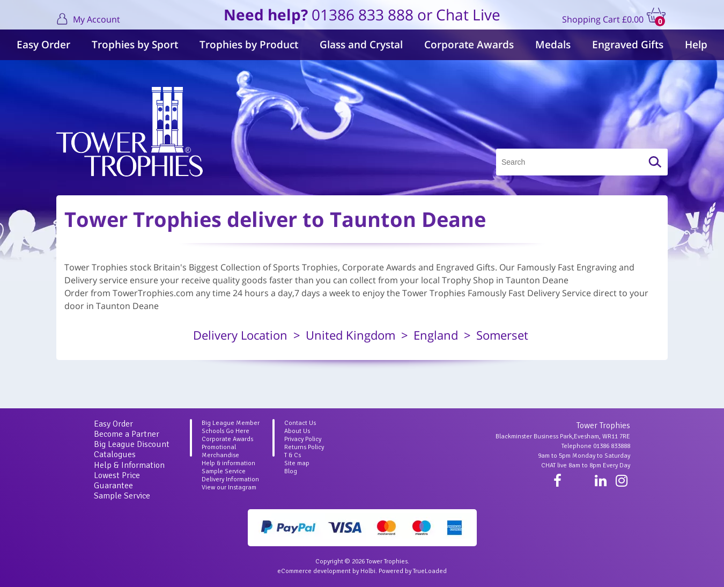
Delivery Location (240, 335)
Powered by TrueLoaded (413, 571)
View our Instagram (229, 487)
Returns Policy (304, 447)
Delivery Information (230, 479)
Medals (553, 45)
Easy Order (43, 45)
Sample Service (122, 495)
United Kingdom (350, 335)
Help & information (228, 463)
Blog (290, 471)
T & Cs (292, 455)
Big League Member (231, 423)
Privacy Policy (302, 439)
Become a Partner (126, 434)
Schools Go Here (225, 431)
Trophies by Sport (135, 45)
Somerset (502, 335)
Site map (296, 463)
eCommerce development (314, 571)
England (435, 335)
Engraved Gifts (627, 45)
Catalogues (115, 454)
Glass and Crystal (361, 45)
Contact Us (300, 423)
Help (696, 45)
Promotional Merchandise (220, 451)
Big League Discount (131, 444)
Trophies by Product (249, 45)
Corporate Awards (469, 45)
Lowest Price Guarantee (117, 480)
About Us (297, 431)
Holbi (367, 571)
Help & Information (129, 465)
